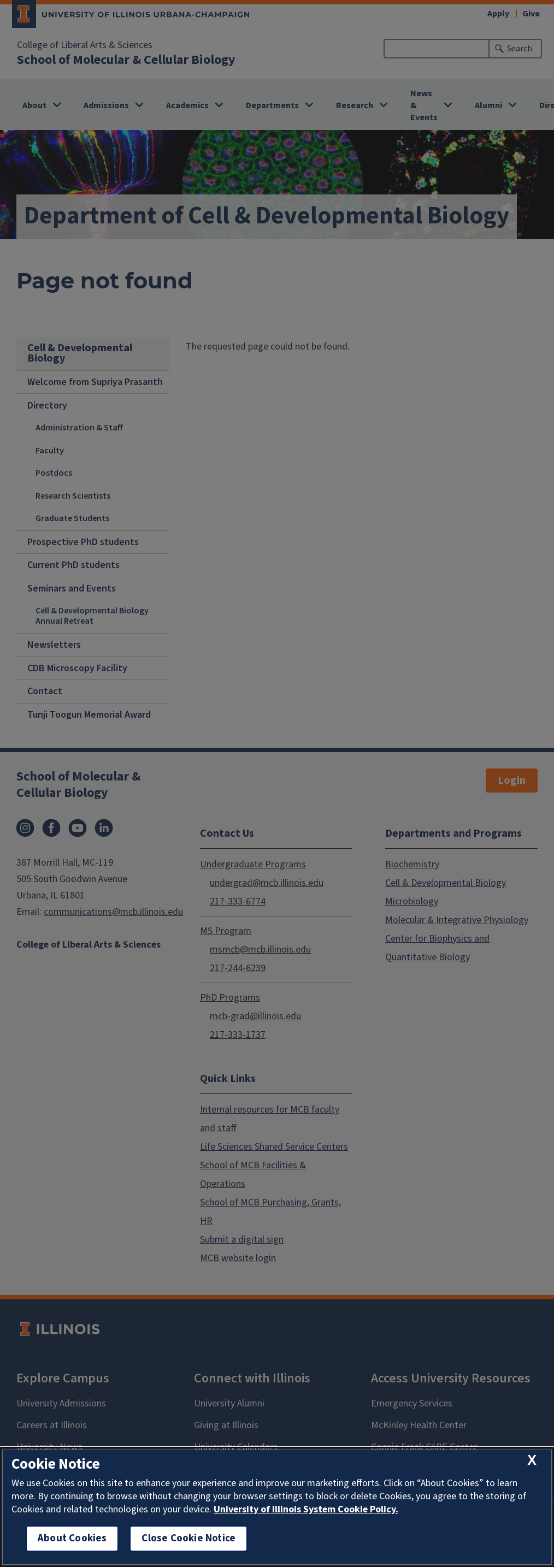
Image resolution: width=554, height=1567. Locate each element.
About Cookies (72, 1538)
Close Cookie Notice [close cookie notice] (188, 1538)
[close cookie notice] (531, 1460)
